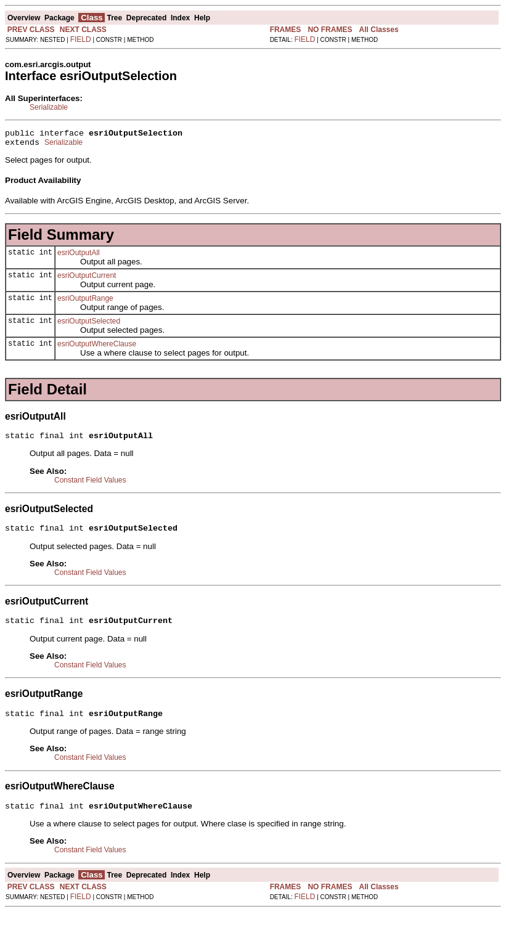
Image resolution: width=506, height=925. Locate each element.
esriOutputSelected (88, 324)
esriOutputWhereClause (96, 347)
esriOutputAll (78, 256)
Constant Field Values (90, 485)
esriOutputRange (85, 302)
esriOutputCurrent (86, 279)
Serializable (49, 107)
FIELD (80, 39)
